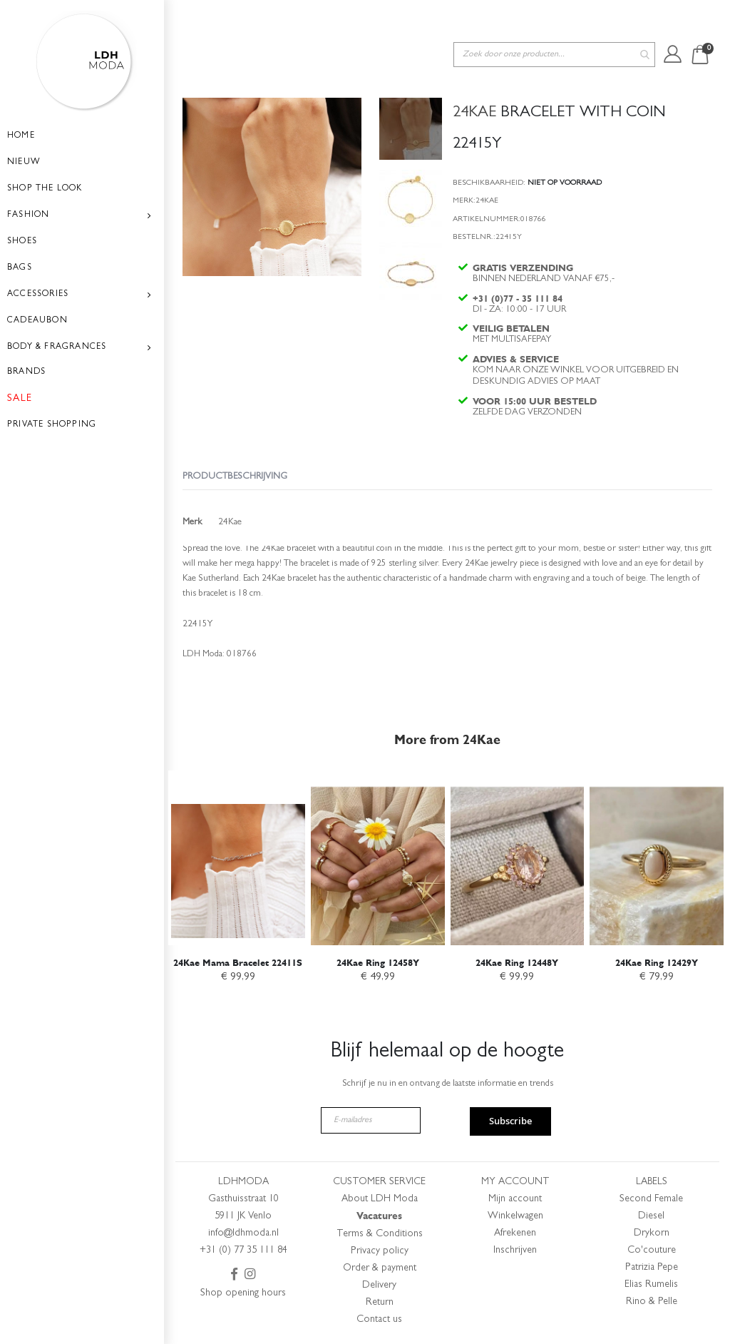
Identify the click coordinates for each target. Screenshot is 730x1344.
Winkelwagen (515, 1216)
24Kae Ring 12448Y (516, 959)
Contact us (379, 1320)
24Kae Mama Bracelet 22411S (237, 959)
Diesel (651, 1216)
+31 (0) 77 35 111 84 (243, 1251)
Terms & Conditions (379, 1234)
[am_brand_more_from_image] (238, 855)
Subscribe (510, 1120)
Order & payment (379, 1268)
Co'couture (651, 1251)
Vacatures (379, 1216)
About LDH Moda (379, 1199)
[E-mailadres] (371, 1120)
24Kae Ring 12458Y (377, 959)
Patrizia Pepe (651, 1268)
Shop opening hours (243, 1293)
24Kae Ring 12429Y (656, 959)
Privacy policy (379, 1251)
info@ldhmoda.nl (243, 1233)
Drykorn (651, 1233)
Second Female (651, 1199)
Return (380, 1303)
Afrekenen (515, 1233)
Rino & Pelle (651, 1302)
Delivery (379, 1285)
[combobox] (554, 20)
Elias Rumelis (651, 1285)
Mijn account (515, 1199)
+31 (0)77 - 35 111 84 (519, 272)
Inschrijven (515, 1251)
